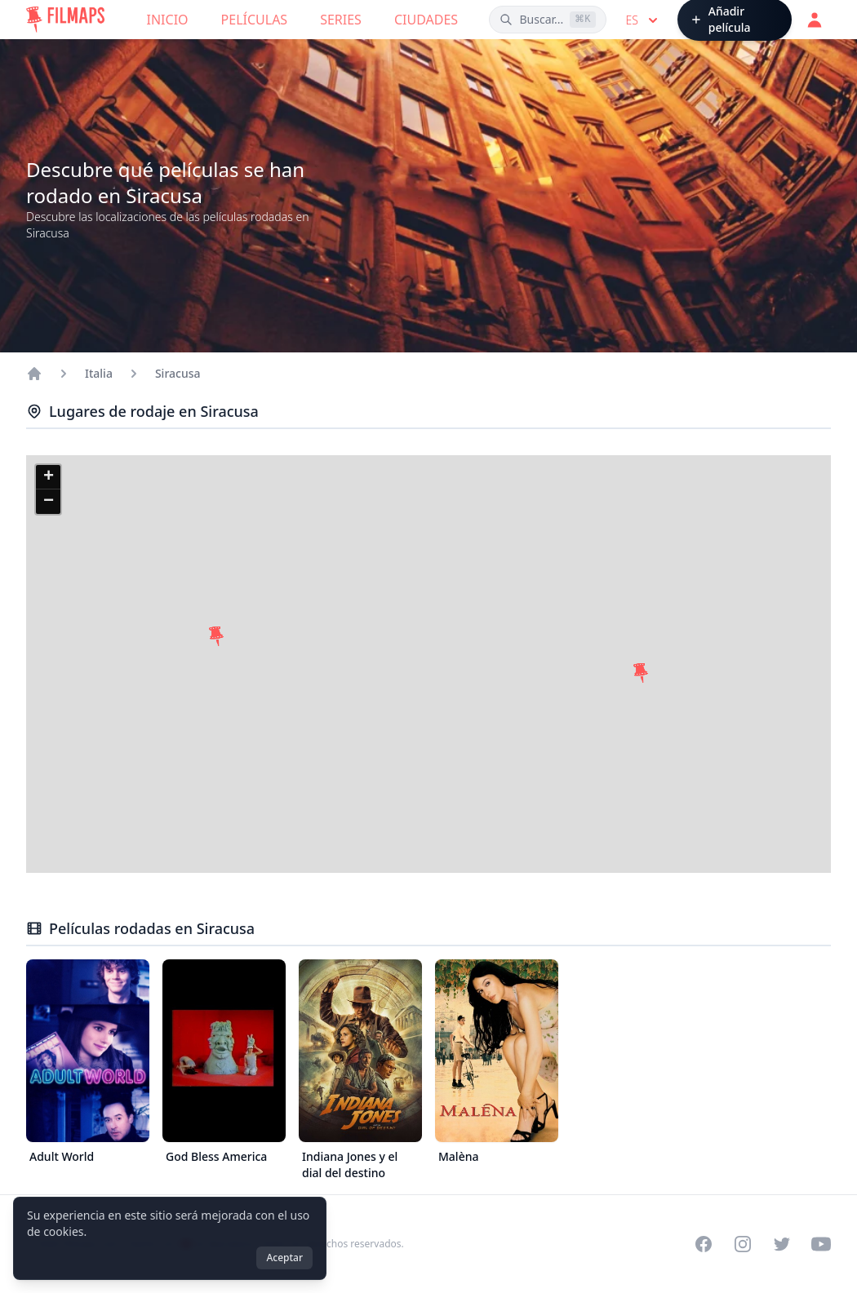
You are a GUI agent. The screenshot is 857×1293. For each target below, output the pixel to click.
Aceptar (284, 1257)
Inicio (168, 20)
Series (341, 20)
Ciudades (426, 20)
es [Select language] (643, 20)
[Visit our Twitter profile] (782, 1244)
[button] (216, 636)
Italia (99, 373)
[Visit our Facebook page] (703, 1244)
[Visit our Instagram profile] (743, 1244)
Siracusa (178, 373)
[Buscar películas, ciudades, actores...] (547, 19)
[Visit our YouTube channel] (821, 1244)
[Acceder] (814, 19)
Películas (254, 20)
